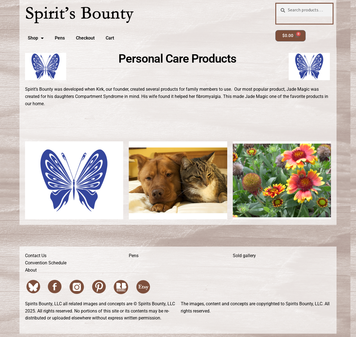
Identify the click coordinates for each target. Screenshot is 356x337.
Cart (110, 38)
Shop (36, 38)
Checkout (85, 38)
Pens (60, 38)
